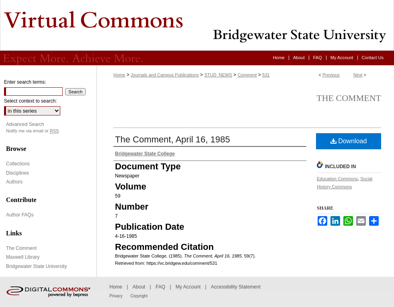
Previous (331, 74)
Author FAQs (20, 215)
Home (119, 74)
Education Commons (337, 178)
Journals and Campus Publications (165, 74)
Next (358, 74)
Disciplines (17, 173)
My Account (188, 287)
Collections (18, 164)
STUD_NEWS (218, 74)
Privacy (116, 296)
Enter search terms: (25, 82)
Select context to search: (30, 101)
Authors (14, 182)
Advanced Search (25, 124)
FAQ (160, 287)
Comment (247, 74)
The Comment (348, 98)
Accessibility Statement (236, 287)
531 (265, 74)
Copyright (139, 296)
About (139, 287)
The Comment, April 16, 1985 (172, 139)
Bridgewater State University (36, 266)
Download (348, 141)
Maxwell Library (22, 257)
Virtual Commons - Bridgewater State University (197, 25)
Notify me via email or (32, 131)
